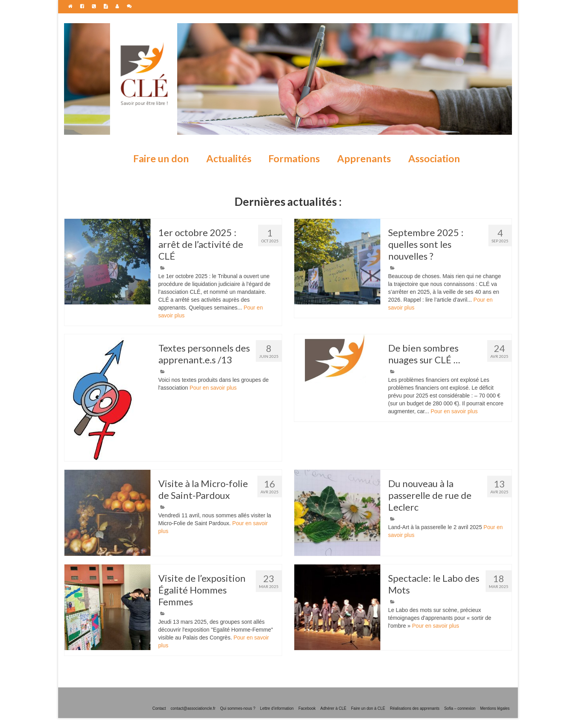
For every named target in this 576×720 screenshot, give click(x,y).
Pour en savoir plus (213, 388)
